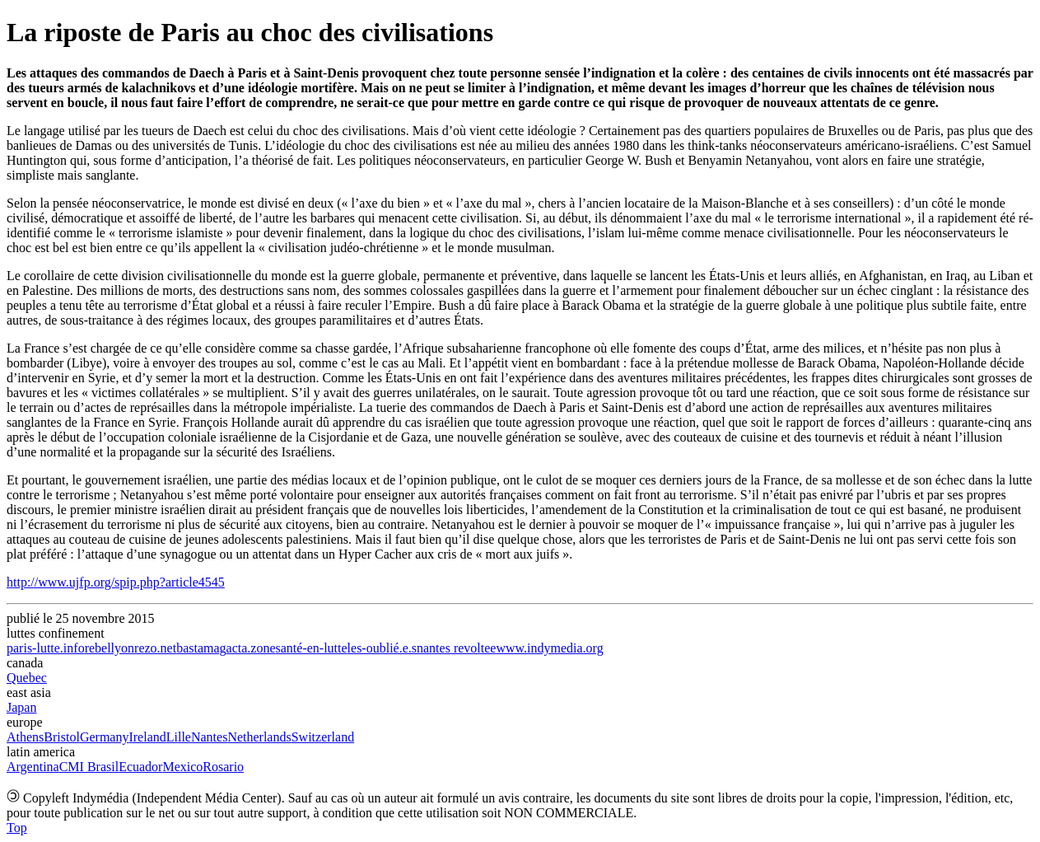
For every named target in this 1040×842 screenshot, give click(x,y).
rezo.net (155, 648)
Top (17, 828)
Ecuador (140, 767)
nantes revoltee (456, 648)
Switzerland (322, 737)
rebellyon (109, 648)
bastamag (201, 648)
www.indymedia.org (549, 648)
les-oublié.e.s (382, 648)
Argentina (33, 767)
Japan (21, 707)
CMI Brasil (89, 767)
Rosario (223, 767)
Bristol (62, 737)
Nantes (209, 737)
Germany (104, 737)
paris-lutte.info (46, 648)
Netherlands (259, 737)
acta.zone (251, 648)
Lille (178, 737)
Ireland (147, 737)
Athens (25, 737)
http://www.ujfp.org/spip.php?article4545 (116, 582)
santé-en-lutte (311, 648)
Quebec (27, 678)
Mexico (182, 767)
